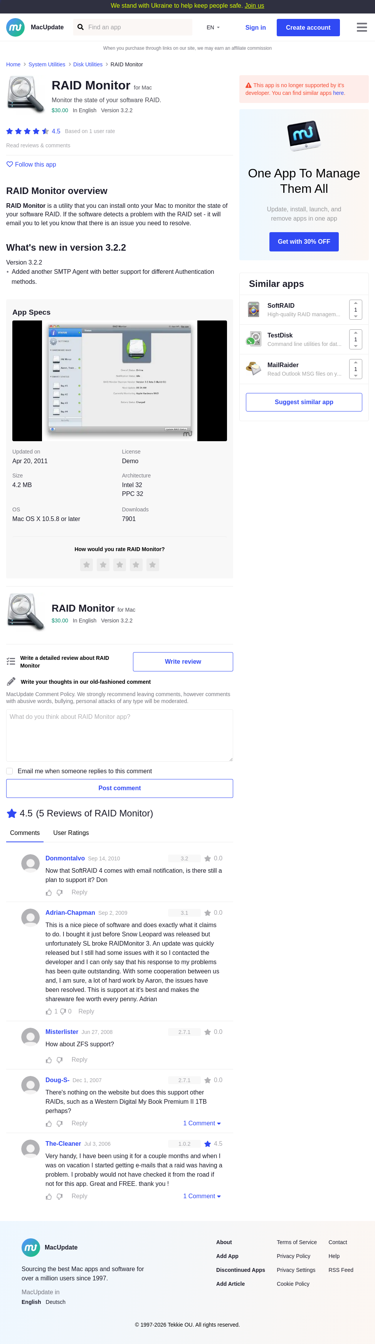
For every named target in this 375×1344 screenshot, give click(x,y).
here (338, 92)
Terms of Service (297, 1242)
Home (13, 64)
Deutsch (56, 1302)
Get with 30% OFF (304, 242)
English (31, 1302)
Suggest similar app (304, 402)
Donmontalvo (65, 858)
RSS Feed (340, 1269)
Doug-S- (57, 1080)
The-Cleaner (63, 1144)
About (224, 1242)
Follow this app (31, 165)
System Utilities (47, 64)
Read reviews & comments (38, 145)
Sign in (256, 28)
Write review (183, 662)
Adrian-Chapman (70, 913)
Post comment (119, 788)
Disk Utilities (88, 64)
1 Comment (202, 1123)
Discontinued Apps (240, 1269)
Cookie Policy (293, 1283)
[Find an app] (80, 27)
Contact (337, 1242)
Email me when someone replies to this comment (85, 771)
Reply (79, 892)
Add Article (230, 1283)
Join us (254, 6)
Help (334, 1256)
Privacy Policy (293, 1256)
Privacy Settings (296, 1269)
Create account (308, 28)
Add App (227, 1256)
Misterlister (61, 1032)
